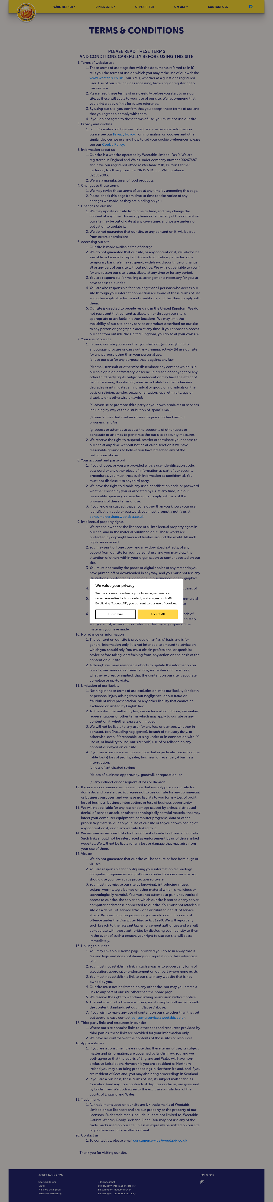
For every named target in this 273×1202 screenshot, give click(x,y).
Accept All (158, 614)
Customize (115, 614)
